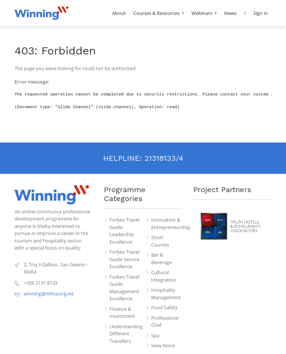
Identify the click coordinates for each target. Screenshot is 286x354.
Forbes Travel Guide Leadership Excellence (124, 230)
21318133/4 (163, 158)
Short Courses (160, 241)
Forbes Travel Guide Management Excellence (124, 287)
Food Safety (164, 307)
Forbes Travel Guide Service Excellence (124, 259)
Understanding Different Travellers (125, 333)
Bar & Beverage (161, 258)
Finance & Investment (122, 313)
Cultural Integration (163, 276)
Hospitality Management (166, 293)
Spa (155, 335)
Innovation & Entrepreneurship (166, 223)
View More (163, 345)
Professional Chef (164, 321)
